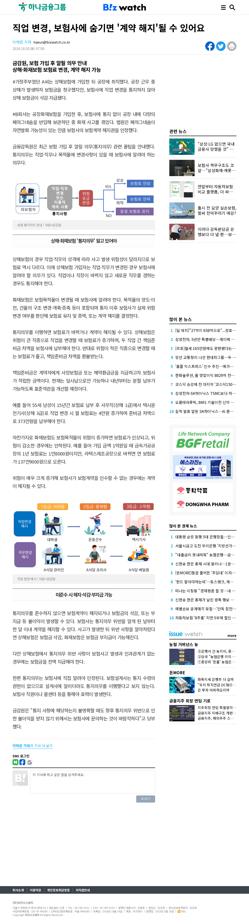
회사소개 (18, 890)
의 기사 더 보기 (33, 745)
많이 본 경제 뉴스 (183, 526)
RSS (182, 911)
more (231, 635)
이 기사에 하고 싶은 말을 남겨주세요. (93, 781)
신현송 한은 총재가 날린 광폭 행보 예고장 (208, 600)
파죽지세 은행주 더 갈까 (216, 679)
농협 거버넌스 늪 (183, 644)
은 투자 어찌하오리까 (213, 689)
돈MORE (177, 672)
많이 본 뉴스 (180, 319)
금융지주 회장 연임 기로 (190, 701)
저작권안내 (83, 890)
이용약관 (35, 890)
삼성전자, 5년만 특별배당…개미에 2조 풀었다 (211, 339)
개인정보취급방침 (58, 890)
